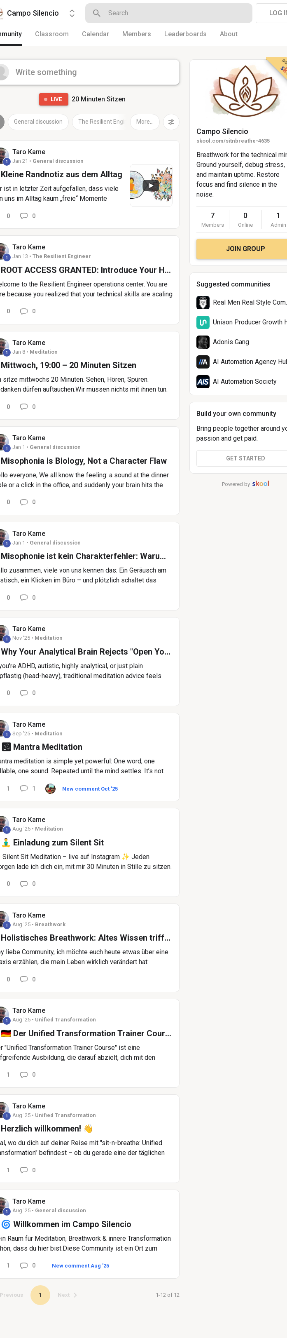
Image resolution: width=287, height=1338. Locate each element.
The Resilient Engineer (107, 121)
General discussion (38, 121)
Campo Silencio (222, 131)
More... (145, 121)
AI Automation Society (245, 381)
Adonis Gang (231, 342)
